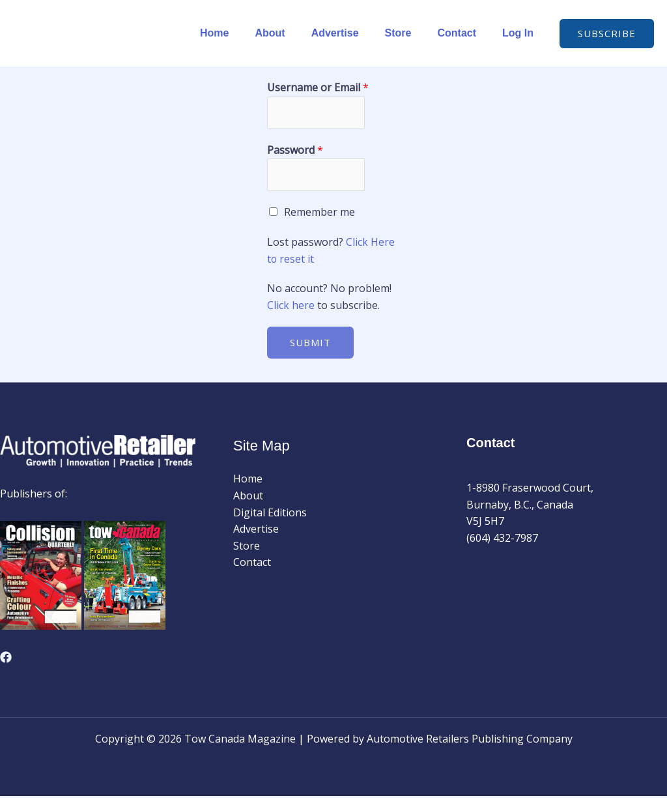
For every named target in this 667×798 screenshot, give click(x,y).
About (293, 32)
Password (295, 150)
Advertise (353, 32)
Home (243, 32)
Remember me (319, 214)
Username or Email (318, 87)
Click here (292, 307)
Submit (310, 344)
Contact (464, 32)
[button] (607, 33)
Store (411, 32)
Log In (520, 32)
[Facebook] (6, 659)
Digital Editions (270, 514)
